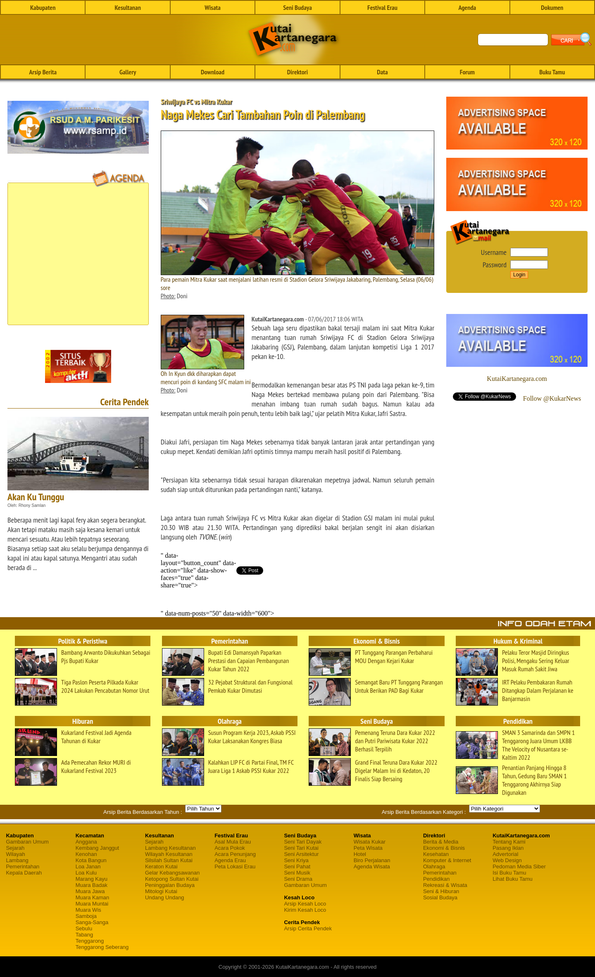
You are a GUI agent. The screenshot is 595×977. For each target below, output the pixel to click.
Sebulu (84, 928)
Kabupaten (42, 7)
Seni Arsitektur (301, 854)
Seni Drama (298, 879)
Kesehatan (436, 854)
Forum (467, 72)
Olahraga (434, 866)
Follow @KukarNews (552, 398)
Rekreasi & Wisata (445, 885)
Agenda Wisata (372, 866)
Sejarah (15, 848)
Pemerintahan (22, 866)
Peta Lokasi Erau (234, 866)
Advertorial (505, 854)
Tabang (84, 935)
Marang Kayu (91, 879)
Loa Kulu (86, 873)
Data (382, 72)
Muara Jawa (90, 891)
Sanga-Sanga (92, 922)
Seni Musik (297, 873)
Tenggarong (90, 941)
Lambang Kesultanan (170, 848)
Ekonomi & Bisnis (444, 848)
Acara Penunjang (235, 854)
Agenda (467, 7)
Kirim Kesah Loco (305, 910)
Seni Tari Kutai (301, 848)
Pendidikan (436, 879)
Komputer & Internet (447, 860)
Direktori (297, 72)
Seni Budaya (297, 7)
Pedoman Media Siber (519, 866)
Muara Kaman (92, 897)
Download (212, 72)
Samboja (86, 916)
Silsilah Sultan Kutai (169, 860)
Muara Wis (88, 910)
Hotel (360, 854)
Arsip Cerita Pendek (308, 928)
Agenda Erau (230, 860)
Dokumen (552, 7)
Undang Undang (164, 897)
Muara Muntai (92, 904)
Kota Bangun (91, 860)
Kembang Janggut (97, 848)
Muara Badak (91, 885)
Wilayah (15, 854)
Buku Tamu (552, 72)
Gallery (127, 72)
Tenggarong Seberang (102, 947)
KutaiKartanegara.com (517, 378)
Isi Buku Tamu (509, 873)
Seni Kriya (296, 860)
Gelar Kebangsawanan (172, 873)
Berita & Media (440, 842)
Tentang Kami (509, 842)
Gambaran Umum (27, 842)
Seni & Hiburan (441, 891)
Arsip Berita (43, 72)
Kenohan (86, 854)
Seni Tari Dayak (302, 842)
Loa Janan (88, 866)
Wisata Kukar (370, 842)
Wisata (213, 7)
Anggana (86, 842)
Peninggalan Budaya (170, 885)
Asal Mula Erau (232, 842)
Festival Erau (382, 7)
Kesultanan (127, 7)
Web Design (507, 860)
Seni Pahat (297, 866)
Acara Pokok (229, 848)
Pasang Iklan (508, 848)
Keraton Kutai (161, 866)
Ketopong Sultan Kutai (171, 879)
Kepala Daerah (24, 873)
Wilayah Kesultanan (169, 854)
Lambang (17, 860)
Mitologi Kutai (161, 891)
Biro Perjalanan (372, 860)
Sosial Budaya (440, 897)
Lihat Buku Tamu (513, 879)
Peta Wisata (368, 848)
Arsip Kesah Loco (305, 904)
